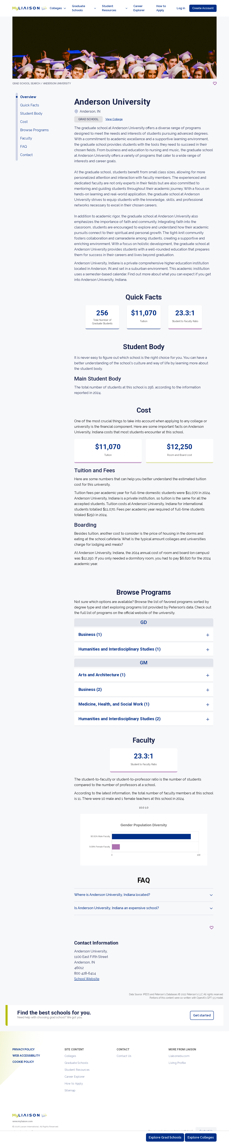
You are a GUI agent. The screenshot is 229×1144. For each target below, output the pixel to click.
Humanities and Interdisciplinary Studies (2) (119, 711)
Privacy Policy (23, 1041)
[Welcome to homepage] (29, 1108)
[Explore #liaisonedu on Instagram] (20, 1125)
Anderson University (57, 75)
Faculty (26, 131)
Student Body (31, 106)
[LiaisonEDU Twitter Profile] (14, 1125)
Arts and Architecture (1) (101, 667)
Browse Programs (34, 122)
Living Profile (177, 1055)
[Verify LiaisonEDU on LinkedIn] (32, 1125)
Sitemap (70, 1083)
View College (114, 111)
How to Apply (74, 1076)
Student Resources (77, 1062)
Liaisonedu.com (179, 1048)
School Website (86, 971)
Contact (26, 147)
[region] (114, 516)
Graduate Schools (76, 1055)
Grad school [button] (88, 111)
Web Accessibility (26, 1048)
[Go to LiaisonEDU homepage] (26, 4)
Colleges (70, 1048)
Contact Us (124, 1048)
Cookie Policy (23, 1054)
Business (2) (90, 682)
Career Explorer (75, 1069)
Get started (202, 1008)
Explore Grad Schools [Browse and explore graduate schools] (165, 1137)
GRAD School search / (27, 75)
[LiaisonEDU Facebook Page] (26, 1125)
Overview (28, 89)
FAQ (23, 139)
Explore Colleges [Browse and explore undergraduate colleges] (201, 1137)
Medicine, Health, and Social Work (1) (113, 696)
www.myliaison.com (22, 1114)
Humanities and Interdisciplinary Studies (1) (119, 641)
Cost (24, 114)
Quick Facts (29, 98)
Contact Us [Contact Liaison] (206, 1123)
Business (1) (90, 627)
